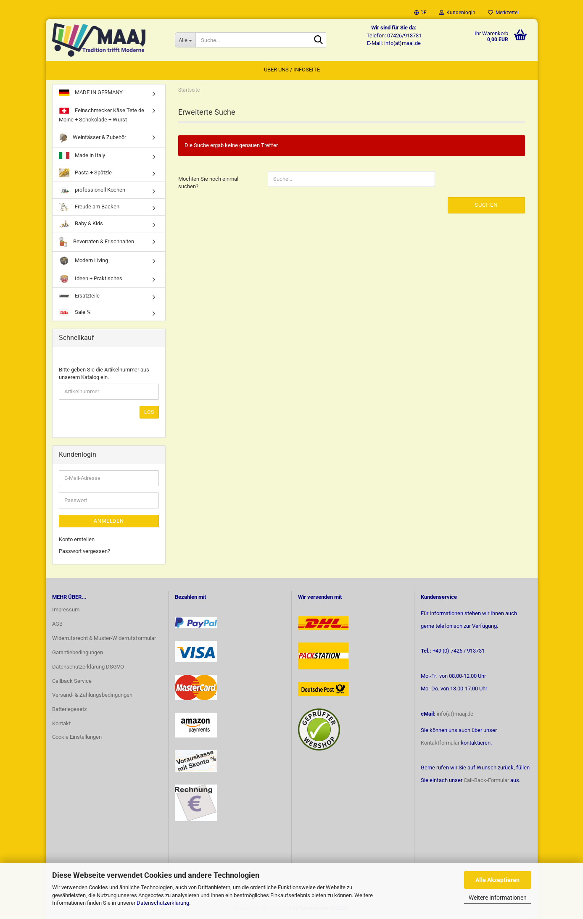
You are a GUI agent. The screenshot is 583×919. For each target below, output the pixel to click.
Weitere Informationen (498, 897)
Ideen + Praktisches (90, 278)
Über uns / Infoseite (292, 69)
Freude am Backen (89, 207)
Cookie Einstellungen (77, 737)
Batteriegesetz (69, 709)
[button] (420, 12)
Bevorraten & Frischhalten (96, 242)
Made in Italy (82, 155)
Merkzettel (503, 13)
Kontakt (61, 723)
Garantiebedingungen (77, 652)
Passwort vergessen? (84, 551)
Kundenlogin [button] (457, 13)
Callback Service (72, 681)
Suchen (486, 205)
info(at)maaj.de (455, 714)
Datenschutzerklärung (163, 903)
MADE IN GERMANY (91, 92)
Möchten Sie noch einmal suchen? (208, 183)
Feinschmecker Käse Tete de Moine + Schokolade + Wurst (101, 114)
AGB (57, 624)
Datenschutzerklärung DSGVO (88, 667)
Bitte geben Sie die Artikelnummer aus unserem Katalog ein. (104, 373)
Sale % (75, 312)
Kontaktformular (440, 743)
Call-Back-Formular (486, 780)
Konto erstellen (77, 539)
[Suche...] (185, 39)
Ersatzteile (79, 295)
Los (149, 412)
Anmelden (109, 521)
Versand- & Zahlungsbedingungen (92, 695)
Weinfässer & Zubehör (92, 137)
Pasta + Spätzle (85, 173)
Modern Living (83, 261)
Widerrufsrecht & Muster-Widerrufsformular (104, 638)
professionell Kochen (92, 190)
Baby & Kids (81, 224)
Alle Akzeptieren (497, 880)
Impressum (65, 609)
